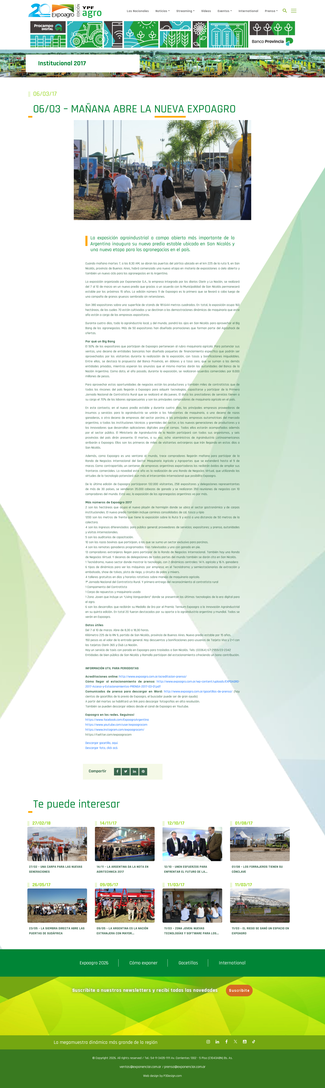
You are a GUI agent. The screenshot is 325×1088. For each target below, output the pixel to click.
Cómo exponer (143, 963)
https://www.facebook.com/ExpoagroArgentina (117, 720)
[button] (117, 771)
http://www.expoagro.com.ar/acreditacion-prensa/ (153, 676)
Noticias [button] (161, 11)
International (248, 11)
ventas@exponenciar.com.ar (141, 1066)
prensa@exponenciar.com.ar (184, 1066)
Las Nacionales (138, 11)
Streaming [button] (184, 11)
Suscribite (239, 990)
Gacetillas (188, 963)
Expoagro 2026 (94, 963)
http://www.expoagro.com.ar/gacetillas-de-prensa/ (198, 691)
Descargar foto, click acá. (101, 748)
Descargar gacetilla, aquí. (101, 743)
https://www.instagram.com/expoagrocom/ (114, 730)
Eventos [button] (223, 11)
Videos (206, 11)
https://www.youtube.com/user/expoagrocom (116, 725)
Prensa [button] (270, 11)
